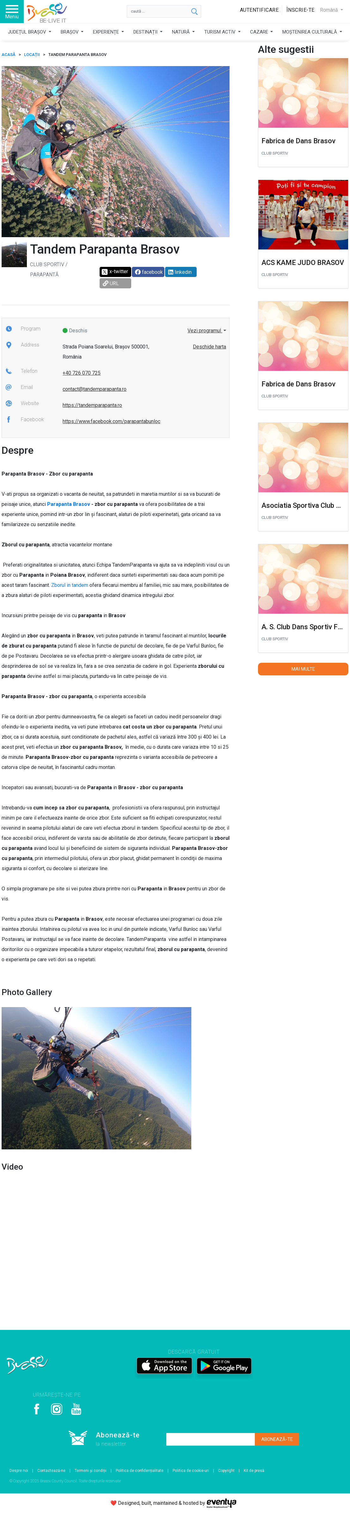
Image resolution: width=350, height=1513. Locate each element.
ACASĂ (8, 54)
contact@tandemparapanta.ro (94, 389)
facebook (149, 272)
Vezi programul (204, 331)
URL (111, 283)
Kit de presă (254, 1470)
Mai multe (303, 669)
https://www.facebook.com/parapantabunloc (111, 421)
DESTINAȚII (146, 32)
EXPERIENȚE (106, 32)
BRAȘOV (70, 32)
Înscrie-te (300, 10)
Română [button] (329, 10)
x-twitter (114, 271)
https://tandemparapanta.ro (92, 405)
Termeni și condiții (91, 1470)
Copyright (226, 1470)
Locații (32, 54)
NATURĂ (181, 32)
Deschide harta (209, 347)
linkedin (180, 272)
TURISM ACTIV (220, 32)
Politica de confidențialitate (139, 1470)
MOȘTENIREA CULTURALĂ (310, 32)
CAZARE (259, 32)
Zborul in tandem (69, 585)
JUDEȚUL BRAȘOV (27, 32)
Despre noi (18, 1470)
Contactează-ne (51, 1470)
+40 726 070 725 (82, 373)
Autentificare (259, 10)
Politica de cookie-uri (191, 1470)
